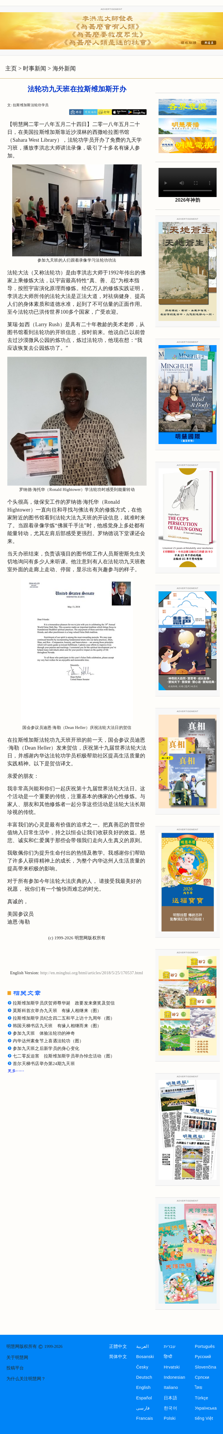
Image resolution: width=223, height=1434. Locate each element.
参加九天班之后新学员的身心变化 (46, 1048)
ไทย (199, 1387)
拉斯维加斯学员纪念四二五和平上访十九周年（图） (64, 1018)
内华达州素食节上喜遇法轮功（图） (48, 1041)
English (143, 1387)
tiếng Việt (204, 1418)
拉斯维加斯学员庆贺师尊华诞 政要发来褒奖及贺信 (64, 1003)
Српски (202, 1377)
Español (144, 1398)
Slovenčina (205, 1367)
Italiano (171, 1387)
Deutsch (144, 1377)
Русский (203, 1356)
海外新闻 (64, 68)
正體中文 (118, 1346)
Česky (142, 1367)
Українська (206, 1408)
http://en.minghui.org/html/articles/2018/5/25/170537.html (91, 972)
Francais (144, 1418)
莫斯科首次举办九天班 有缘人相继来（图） (57, 1010)
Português (205, 1346)
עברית (169, 1346)
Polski (169, 1418)
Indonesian (174, 1377)
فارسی (143, 1408)
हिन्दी (168, 1356)
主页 (11, 68)
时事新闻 (34, 68)
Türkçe (201, 1398)
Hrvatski (172, 1367)
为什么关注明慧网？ (26, 1378)
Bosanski (145, 1356)
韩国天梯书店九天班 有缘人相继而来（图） (57, 1025)
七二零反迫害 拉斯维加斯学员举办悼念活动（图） (64, 1056)
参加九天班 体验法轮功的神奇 (44, 1033)
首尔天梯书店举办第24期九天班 (44, 1063)
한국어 (170, 1408)
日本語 (170, 1398)
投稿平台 (15, 1368)
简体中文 (118, 1356)
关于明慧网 (17, 1357)
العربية (142, 1346)
